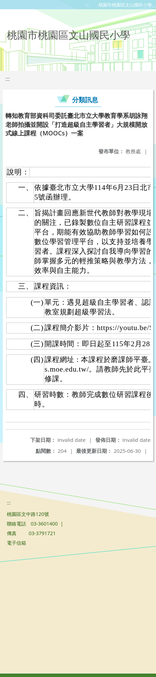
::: (87, 5)
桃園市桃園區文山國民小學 (125, 5)
